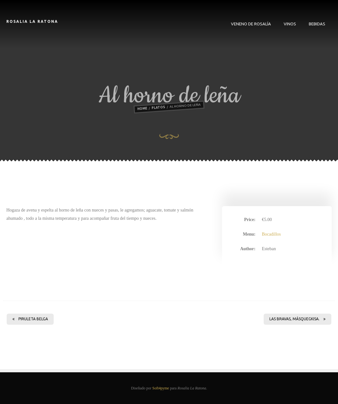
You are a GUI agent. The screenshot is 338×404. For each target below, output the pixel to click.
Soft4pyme (160, 388)
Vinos (290, 24)
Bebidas (317, 24)
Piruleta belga (30, 319)
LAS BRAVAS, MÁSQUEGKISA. (297, 319)
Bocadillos (271, 234)
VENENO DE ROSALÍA (251, 24)
